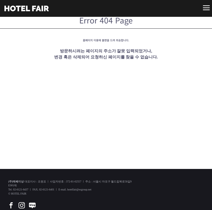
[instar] (21, 201)
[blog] (32, 201)
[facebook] (11, 201)
